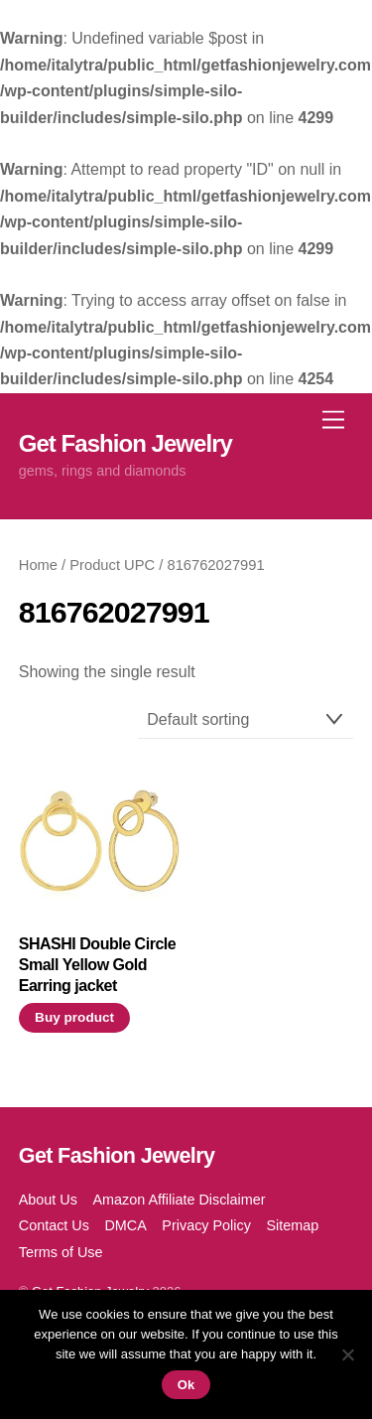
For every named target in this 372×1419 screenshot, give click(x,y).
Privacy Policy (206, 1225)
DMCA (125, 1225)
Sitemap (292, 1225)
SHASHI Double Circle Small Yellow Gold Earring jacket (97, 964)
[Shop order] (246, 720)
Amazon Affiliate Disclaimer (178, 1199)
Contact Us (54, 1225)
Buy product (74, 1017)
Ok (186, 1384)
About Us (48, 1199)
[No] (347, 1354)
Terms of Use (61, 1252)
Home (38, 565)
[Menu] (333, 419)
